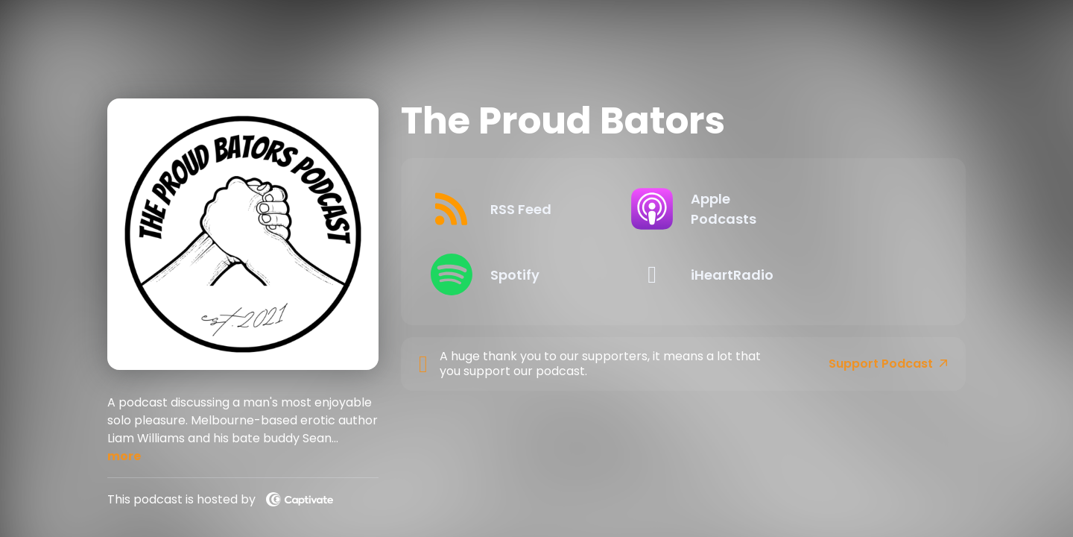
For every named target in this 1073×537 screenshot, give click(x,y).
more (124, 456)
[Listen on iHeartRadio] (806, 274)
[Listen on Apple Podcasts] (806, 209)
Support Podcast (888, 364)
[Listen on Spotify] (548, 274)
